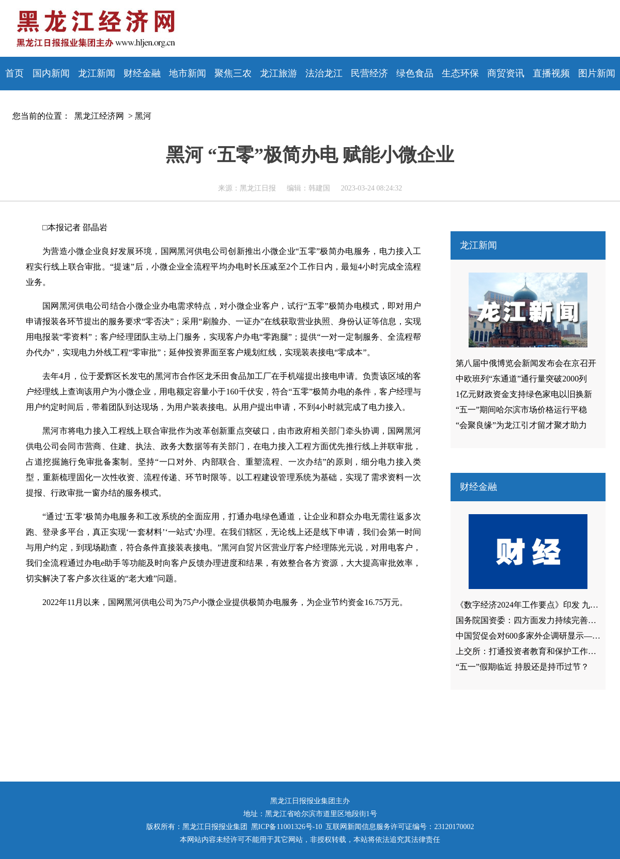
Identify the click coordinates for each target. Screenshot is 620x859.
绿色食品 (414, 73)
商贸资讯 (505, 73)
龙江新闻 (96, 73)
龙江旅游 (278, 73)
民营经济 (369, 73)
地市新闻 (187, 73)
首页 (14, 73)
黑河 (143, 116)
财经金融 (142, 73)
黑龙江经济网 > (101, 116)
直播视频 (551, 73)
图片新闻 (596, 73)
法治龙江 (324, 73)
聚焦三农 (233, 73)
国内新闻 (51, 73)
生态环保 (460, 73)
